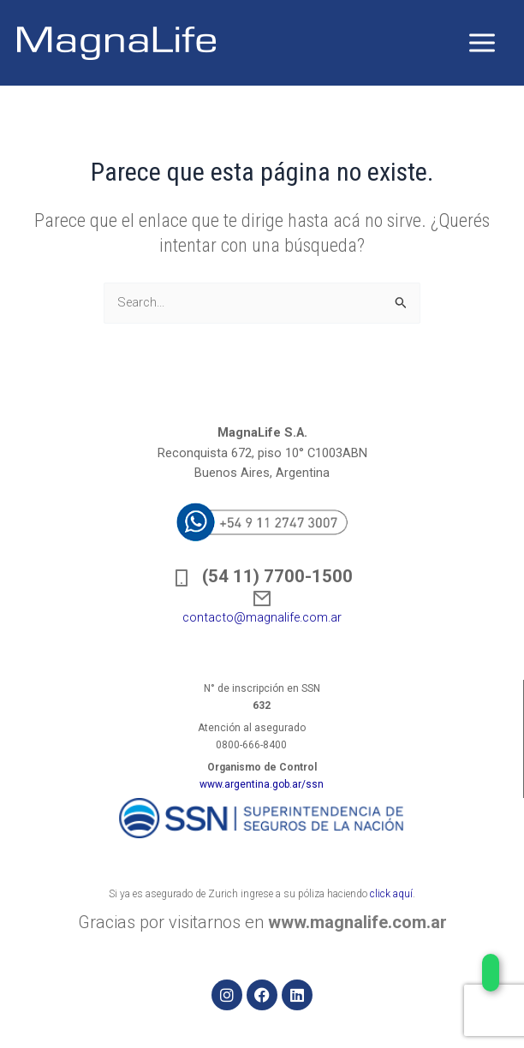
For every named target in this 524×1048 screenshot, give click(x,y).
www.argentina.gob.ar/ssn (261, 784)
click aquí (391, 894)
